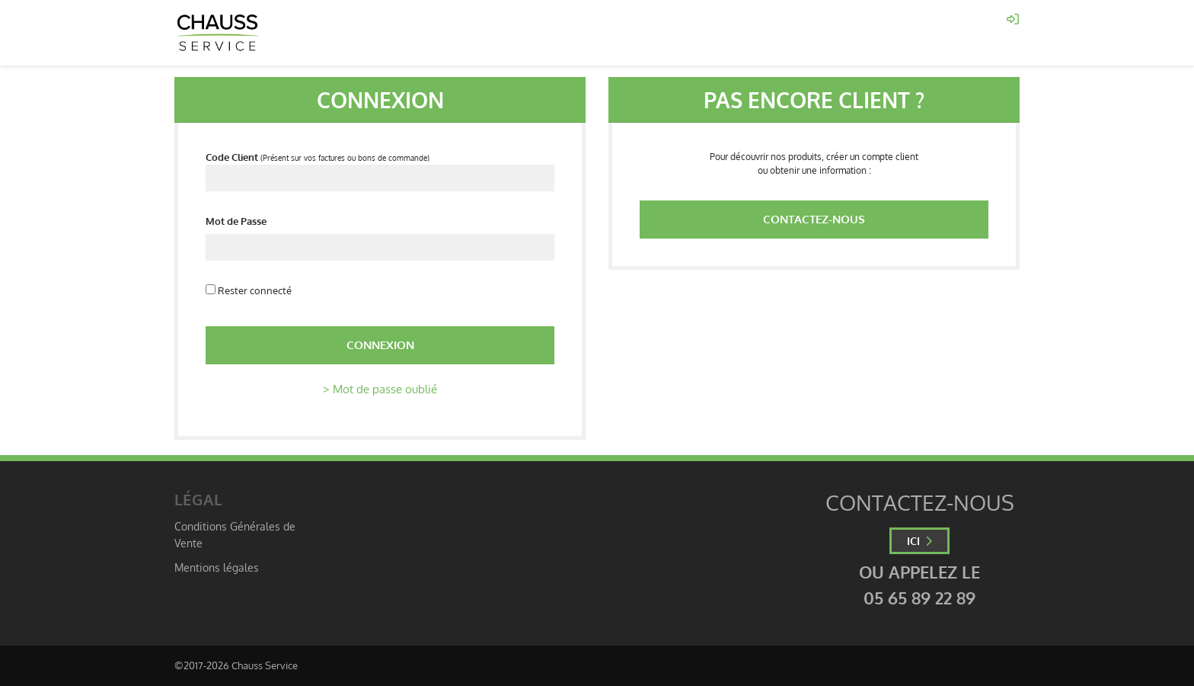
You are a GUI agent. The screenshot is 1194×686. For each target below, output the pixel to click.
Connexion (380, 345)
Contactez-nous (814, 219)
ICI (919, 540)
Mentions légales (216, 567)
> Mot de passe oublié (380, 389)
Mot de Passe (236, 221)
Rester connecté (249, 290)
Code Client (232, 157)
